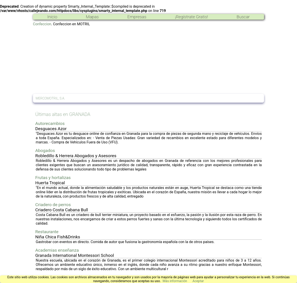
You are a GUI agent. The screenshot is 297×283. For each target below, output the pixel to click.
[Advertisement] (148, 60)
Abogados (45, 150)
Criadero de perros (53, 204)
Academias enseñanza (57, 250)
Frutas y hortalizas (53, 177)
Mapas (92, 16)
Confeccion (42, 24)
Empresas (136, 16)
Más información (174, 281)
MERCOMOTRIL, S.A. (50, 98)
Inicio (52, 16)
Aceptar (198, 281)
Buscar (243, 16)
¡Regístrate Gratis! (191, 16)
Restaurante (46, 231)
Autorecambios (50, 123)
